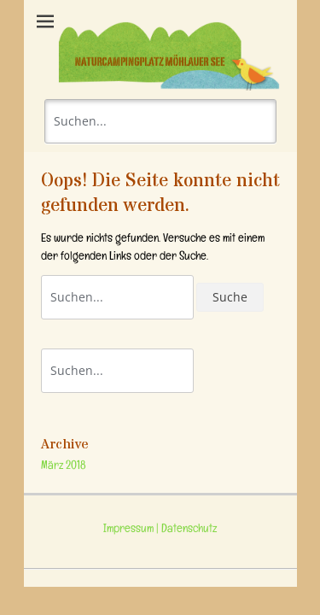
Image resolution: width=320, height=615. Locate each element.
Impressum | (131, 530)
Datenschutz (188, 530)
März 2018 (63, 467)
